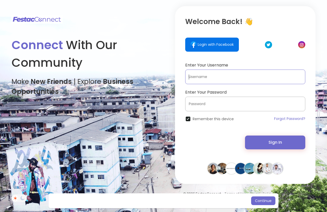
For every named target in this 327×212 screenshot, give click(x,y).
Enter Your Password (206, 92)
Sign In (275, 142)
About (303, 193)
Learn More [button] (206, 200)
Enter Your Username (206, 65)
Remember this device (213, 118)
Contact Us (285, 193)
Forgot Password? (289, 118)
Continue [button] (263, 200)
